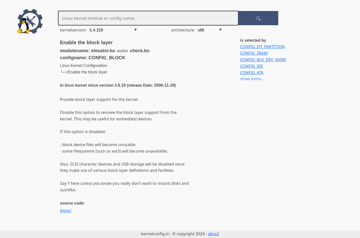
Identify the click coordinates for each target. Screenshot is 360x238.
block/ (66, 210)
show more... (252, 78)
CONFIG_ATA (252, 72)
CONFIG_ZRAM (254, 53)
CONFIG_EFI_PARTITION (262, 46)
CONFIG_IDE (251, 66)
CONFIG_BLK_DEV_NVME (263, 59)
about (213, 234)
